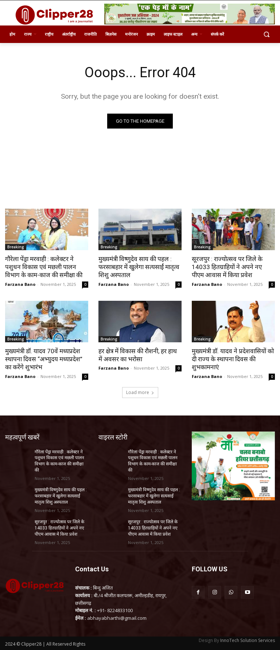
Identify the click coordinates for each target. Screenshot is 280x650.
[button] (266, 34)
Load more (140, 392)
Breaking (15, 246)
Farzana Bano (20, 284)
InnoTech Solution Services (247, 640)
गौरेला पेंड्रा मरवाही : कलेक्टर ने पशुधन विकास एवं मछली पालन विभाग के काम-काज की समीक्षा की (43, 267)
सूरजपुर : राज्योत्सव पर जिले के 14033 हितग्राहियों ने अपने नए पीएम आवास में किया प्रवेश (233, 267)
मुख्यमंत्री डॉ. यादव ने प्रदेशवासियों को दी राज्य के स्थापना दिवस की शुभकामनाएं (232, 358)
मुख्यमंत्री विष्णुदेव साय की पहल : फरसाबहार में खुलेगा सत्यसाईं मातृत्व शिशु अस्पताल (138, 267)
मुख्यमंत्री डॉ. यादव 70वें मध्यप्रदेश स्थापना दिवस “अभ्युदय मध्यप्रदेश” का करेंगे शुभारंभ (43, 358)
